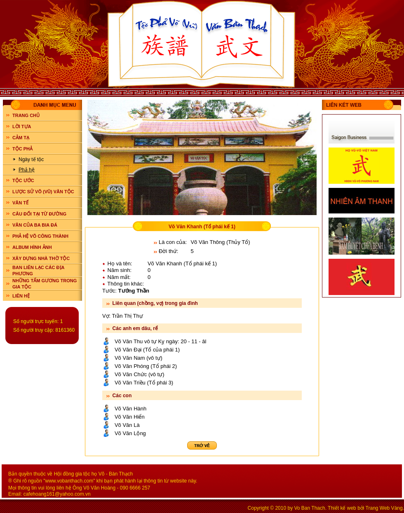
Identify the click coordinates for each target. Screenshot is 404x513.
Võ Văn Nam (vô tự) (138, 358)
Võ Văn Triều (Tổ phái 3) (144, 382)
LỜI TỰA (21, 126)
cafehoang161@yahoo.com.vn (57, 494)
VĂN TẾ (20, 202)
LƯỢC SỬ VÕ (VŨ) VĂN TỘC (43, 191)
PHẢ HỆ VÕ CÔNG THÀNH (40, 236)
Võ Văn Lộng (130, 433)
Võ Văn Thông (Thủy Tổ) (220, 242)
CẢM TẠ (20, 137)
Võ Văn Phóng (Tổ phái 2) (146, 366)
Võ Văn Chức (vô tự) (139, 374)
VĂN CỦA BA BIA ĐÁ (34, 225)
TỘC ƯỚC (23, 180)
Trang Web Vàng (384, 508)
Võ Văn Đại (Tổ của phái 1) (147, 350)
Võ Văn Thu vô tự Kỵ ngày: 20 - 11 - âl (160, 341)
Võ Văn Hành (130, 408)
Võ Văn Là (127, 425)
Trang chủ (26, 115)
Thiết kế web (342, 508)
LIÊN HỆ (21, 295)
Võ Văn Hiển (130, 417)
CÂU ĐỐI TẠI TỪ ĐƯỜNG (39, 213)
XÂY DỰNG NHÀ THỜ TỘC (41, 258)
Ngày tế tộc (31, 159)
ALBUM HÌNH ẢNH (32, 247)
